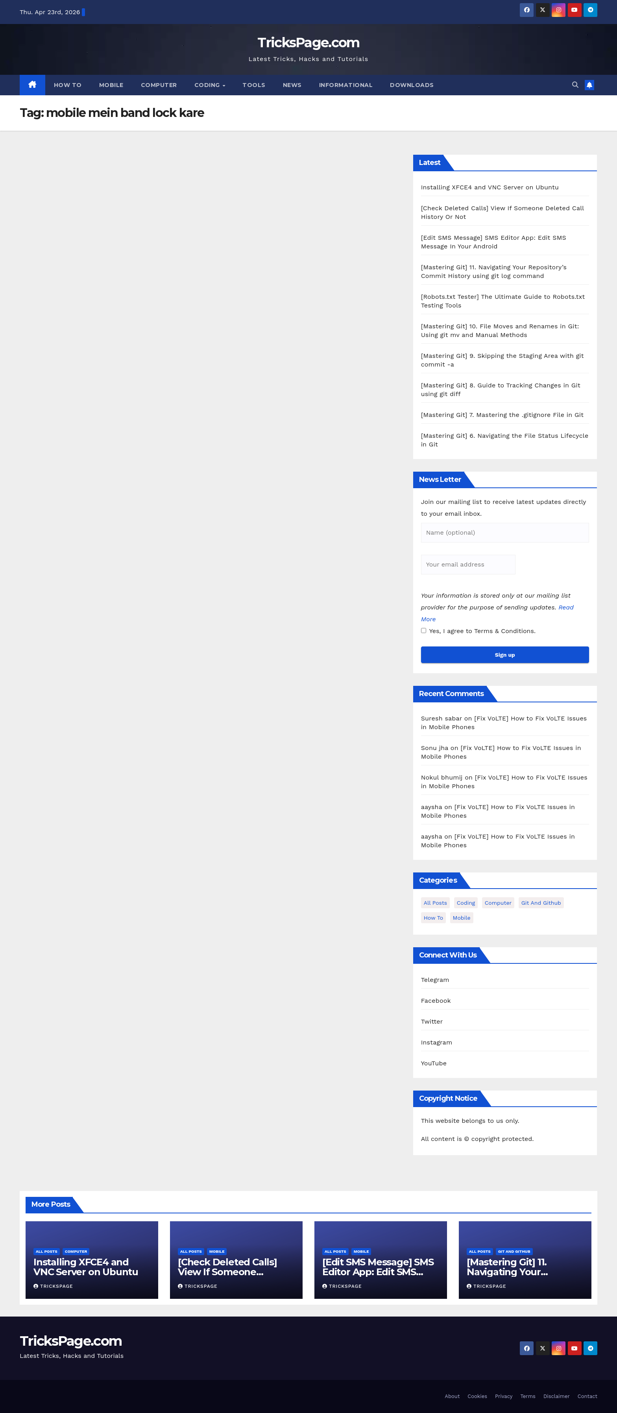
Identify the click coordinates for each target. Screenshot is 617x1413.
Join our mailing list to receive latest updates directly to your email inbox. (503, 507)
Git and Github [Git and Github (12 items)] (541, 903)
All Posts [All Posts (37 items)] (435, 903)
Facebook (436, 1000)
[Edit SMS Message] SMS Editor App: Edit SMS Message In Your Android (380, 1271)
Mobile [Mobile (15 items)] (462, 918)
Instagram (437, 1042)
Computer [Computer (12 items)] (498, 903)
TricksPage (53, 1286)
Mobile (111, 85)
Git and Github (514, 1251)
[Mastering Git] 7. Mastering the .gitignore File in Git (502, 415)
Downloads (412, 85)
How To (68, 85)
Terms (527, 1396)
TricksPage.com (308, 42)
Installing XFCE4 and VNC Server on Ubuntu (490, 187)
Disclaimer (556, 1396)
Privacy (503, 1396)
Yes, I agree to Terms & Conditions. (478, 631)
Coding (208, 85)
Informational (346, 85)
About (452, 1396)
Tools (254, 85)
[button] (575, 85)
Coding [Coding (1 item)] (466, 903)
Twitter (432, 1021)
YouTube (434, 1063)
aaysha (431, 807)
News (292, 85)
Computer (159, 85)
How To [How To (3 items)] (433, 918)
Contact (587, 1396)
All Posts (46, 1251)
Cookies (477, 1396)
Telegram (435, 979)
